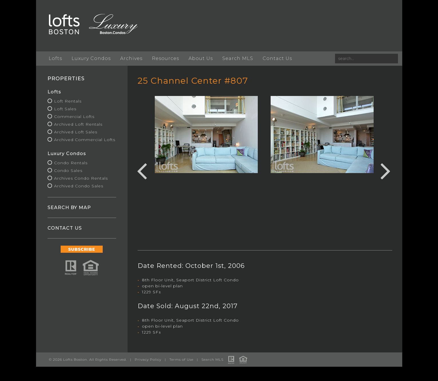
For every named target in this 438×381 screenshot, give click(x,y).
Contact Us (277, 58)
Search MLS (237, 58)
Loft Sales (65, 108)
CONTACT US (64, 228)
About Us (201, 58)
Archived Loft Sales (75, 132)
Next (385, 170)
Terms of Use (181, 359)
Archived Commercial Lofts (84, 139)
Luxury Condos (91, 58)
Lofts (55, 58)
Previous (142, 170)
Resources (165, 58)
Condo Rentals (71, 162)
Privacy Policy (148, 359)
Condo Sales (68, 170)
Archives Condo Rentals (81, 178)
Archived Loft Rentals (78, 124)
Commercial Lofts (74, 116)
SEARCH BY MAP (69, 207)
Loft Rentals (68, 101)
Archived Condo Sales (78, 186)
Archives (131, 58)
